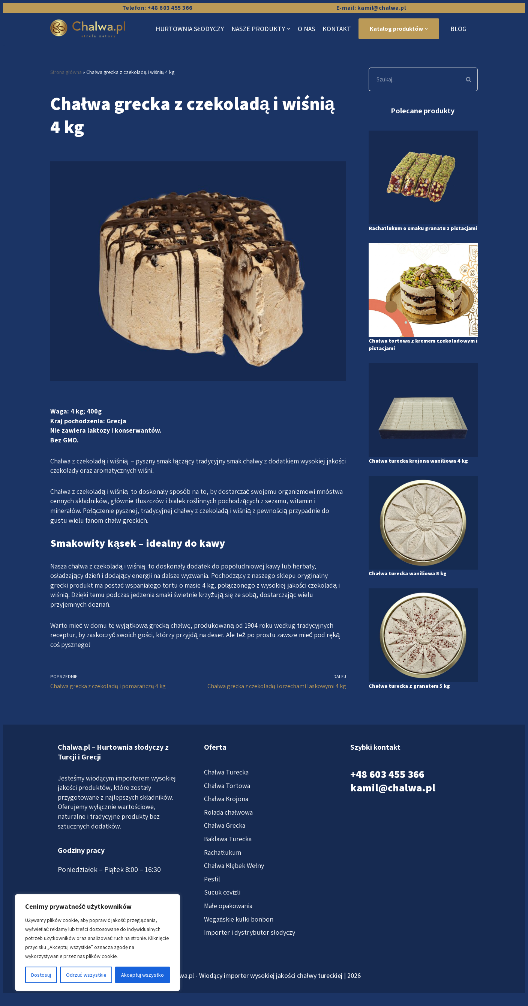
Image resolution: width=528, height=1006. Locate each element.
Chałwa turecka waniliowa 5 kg (413, 588)
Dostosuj (41, 974)
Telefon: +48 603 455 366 (157, 8)
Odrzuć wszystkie (86, 974)
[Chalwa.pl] (89, 29)
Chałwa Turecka (226, 787)
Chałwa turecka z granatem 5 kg (414, 701)
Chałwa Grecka (224, 841)
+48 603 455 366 (387, 790)
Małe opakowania (228, 921)
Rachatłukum (222, 868)
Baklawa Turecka (228, 854)
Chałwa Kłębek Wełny (234, 881)
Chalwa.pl (180, 991)
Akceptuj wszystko (142, 974)
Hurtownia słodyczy (190, 28)
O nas (306, 28)
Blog (458, 28)
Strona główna (66, 72)
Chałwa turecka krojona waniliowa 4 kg (420, 472)
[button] (468, 79)
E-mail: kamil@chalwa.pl (371, 8)
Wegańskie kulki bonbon (238, 935)
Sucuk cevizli (222, 908)
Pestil (212, 894)
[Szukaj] (414, 79)
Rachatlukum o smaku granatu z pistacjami (415, 231)
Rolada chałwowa (228, 828)
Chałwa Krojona (226, 815)
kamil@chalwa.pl (392, 804)
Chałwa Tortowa (227, 801)
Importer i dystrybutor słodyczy (249, 948)
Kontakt (336, 28)
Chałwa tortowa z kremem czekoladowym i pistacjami (407, 351)
